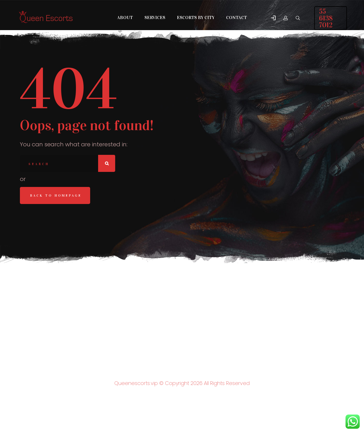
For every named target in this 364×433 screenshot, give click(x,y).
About (125, 17)
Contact (236, 17)
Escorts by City (195, 17)
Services (154, 17)
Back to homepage (56, 195)
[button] (273, 18)
